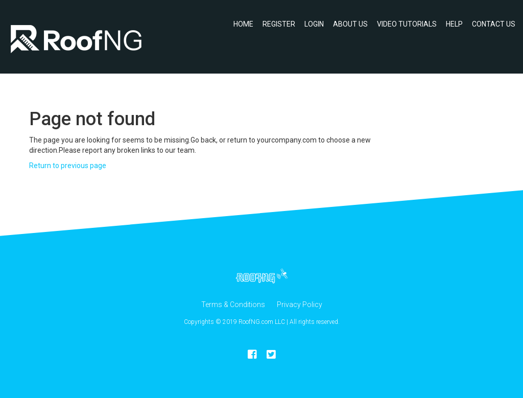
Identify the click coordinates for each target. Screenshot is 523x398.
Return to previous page (67, 165)
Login (314, 24)
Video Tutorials (407, 24)
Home (243, 24)
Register (279, 24)
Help (454, 24)
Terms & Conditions (233, 304)
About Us (350, 24)
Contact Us (493, 24)
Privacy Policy (299, 304)
